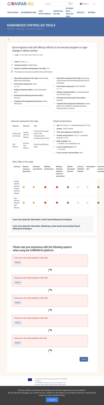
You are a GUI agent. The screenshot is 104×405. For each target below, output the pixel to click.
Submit (83, 359)
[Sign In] (93, 4)
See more (16, 86)
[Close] (94, 239)
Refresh (17, 262)
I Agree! (52, 400)
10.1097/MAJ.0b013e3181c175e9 (31, 55)
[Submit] (70, 3)
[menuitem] (13, 12)
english (84, 4)
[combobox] (84, 4)
